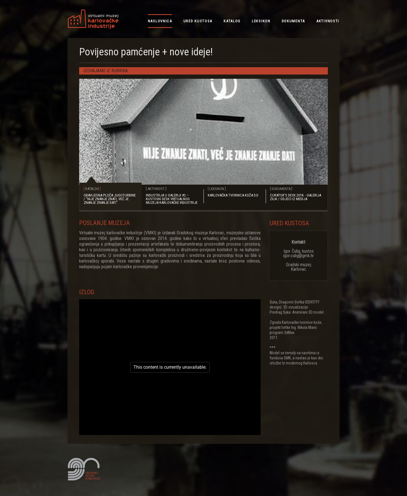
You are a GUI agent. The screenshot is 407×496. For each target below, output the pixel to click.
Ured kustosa (289, 223)
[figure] (170, 367)
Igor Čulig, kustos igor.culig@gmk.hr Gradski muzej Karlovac (298, 255)
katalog (232, 21)
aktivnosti (327, 21)
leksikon (261, 21)
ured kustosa (197, 21)
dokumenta (293, 21)
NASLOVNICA (160, 21)
